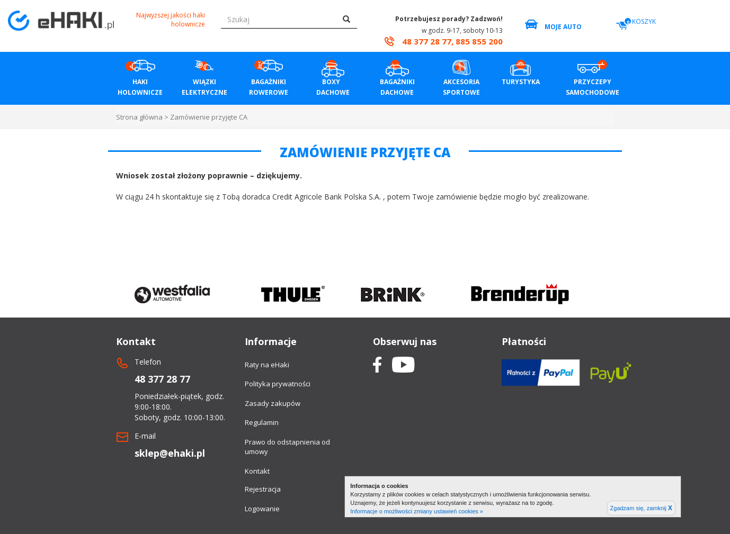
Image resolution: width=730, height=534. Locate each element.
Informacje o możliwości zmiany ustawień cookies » (416, 511)
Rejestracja (263, 489)
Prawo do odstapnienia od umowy (287, 447)
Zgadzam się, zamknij (641, 508)
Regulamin (262, 422)
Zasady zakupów (272, 403)
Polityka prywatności (277, 383)
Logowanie (262, 508)
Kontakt (257, 471)
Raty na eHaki (267, 364)
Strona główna (139, 117)
